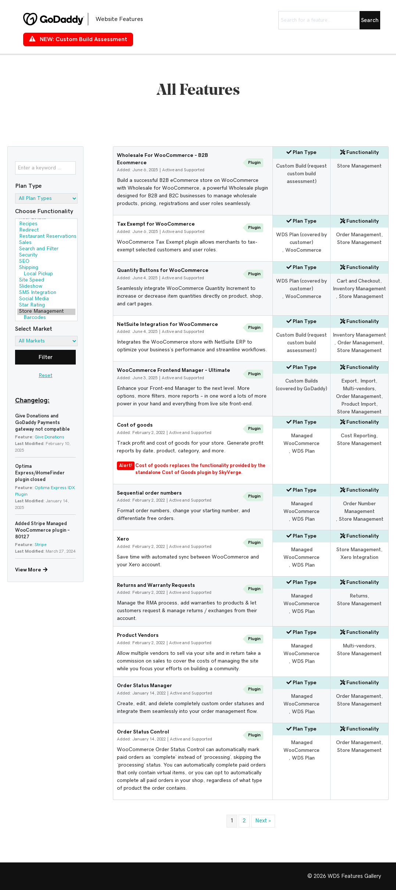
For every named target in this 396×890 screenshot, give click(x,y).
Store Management (46, 312)
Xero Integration (359, 557)
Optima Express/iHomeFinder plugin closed (40, 473)
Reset (45, 375)
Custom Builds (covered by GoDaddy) (301, 384)
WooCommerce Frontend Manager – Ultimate (173, 370)
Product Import (358, 404)
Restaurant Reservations (46, 237)
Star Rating (46, 305)
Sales (46, 243)
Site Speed (46, 280)
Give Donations (49, 437)
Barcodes (46, 318)
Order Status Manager (144, 685)
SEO (46, 262)
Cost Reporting (358, 435)
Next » (263, 820)
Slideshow (46, 287)
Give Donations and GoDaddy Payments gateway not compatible (42, 423)
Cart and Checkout (358, 281)
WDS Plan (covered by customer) (301, 238)
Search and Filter (46, 249)
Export (349, 381)
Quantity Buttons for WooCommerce (162, 270)
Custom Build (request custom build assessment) (301, 174)
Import (368, 381)
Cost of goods (135, 425)
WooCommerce (303, 250)
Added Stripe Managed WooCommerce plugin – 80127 (42, 530)
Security (46, 255)
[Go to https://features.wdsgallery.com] (89, 19)
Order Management (358, 234)
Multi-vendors (359, 388)
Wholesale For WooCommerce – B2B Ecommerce (162, 159)
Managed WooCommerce (301, 439)
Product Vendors (137, 635)
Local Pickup (46, 274)
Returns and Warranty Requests (156, 585)
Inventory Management (359, 288)
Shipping (46, 268)
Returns (359, 596)
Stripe (40, 544)
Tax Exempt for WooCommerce (156, 224)
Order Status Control (143, 732)
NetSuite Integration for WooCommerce (167, 324)
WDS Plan (303, 451)
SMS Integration (46, 293)
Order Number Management (359, 507)
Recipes (46, 224)
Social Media (46, 299)
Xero (123, 539)
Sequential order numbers (149, 493)
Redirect (46, 230)
